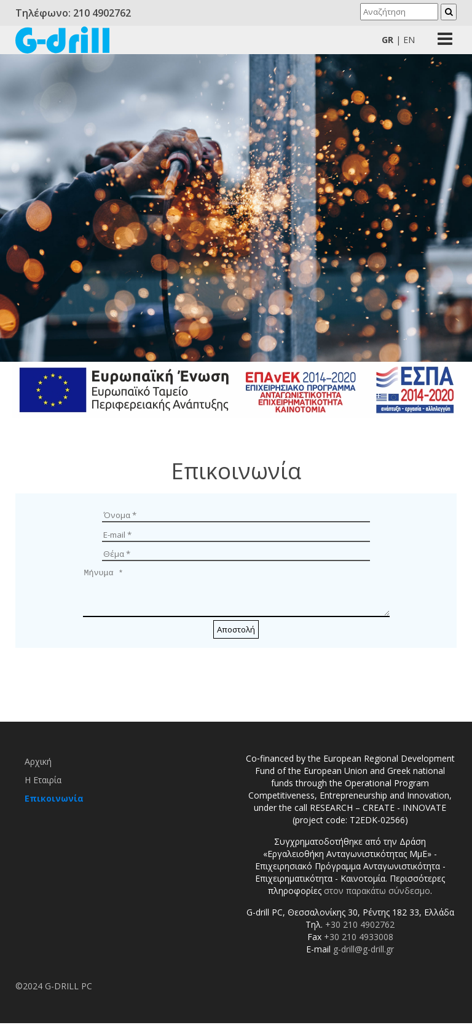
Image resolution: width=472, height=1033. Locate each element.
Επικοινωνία (54, 807)
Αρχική (38, 770)
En (409, 40)
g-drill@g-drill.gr (363, 958)
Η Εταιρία (43, 789)
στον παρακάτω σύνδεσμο (377, 900)
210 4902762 (102, 13)
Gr (387, 40)
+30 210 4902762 (360, 933)
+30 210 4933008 (358, 946)
